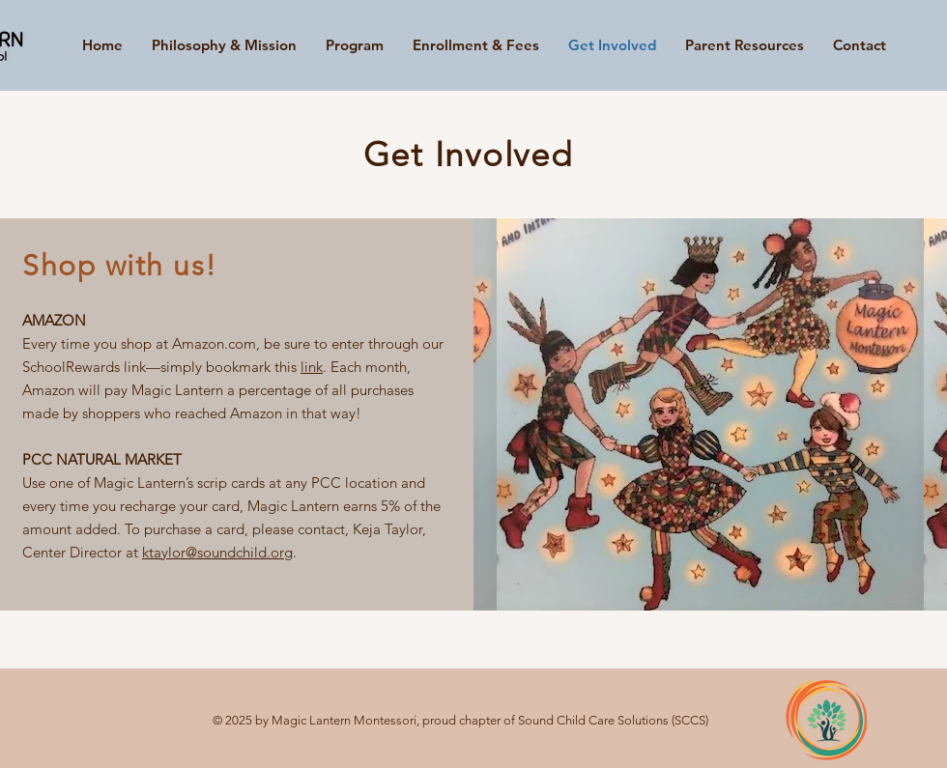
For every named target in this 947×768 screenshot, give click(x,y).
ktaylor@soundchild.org (217, 552)
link (312, 366)
